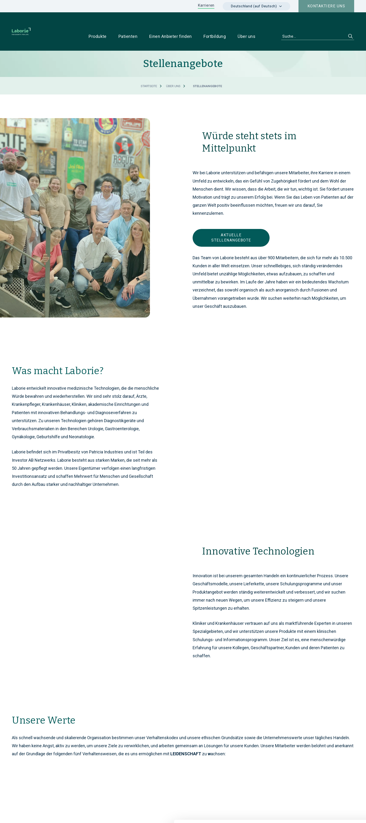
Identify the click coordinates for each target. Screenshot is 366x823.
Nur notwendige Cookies (326, 786)
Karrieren (206, 5)
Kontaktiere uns (326, 6)
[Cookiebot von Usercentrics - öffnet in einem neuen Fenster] (30, 813)
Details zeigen (255, 814)
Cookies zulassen (326, 771)
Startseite (149, 71)
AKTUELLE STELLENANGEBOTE (231, 223)
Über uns (173, 71)
